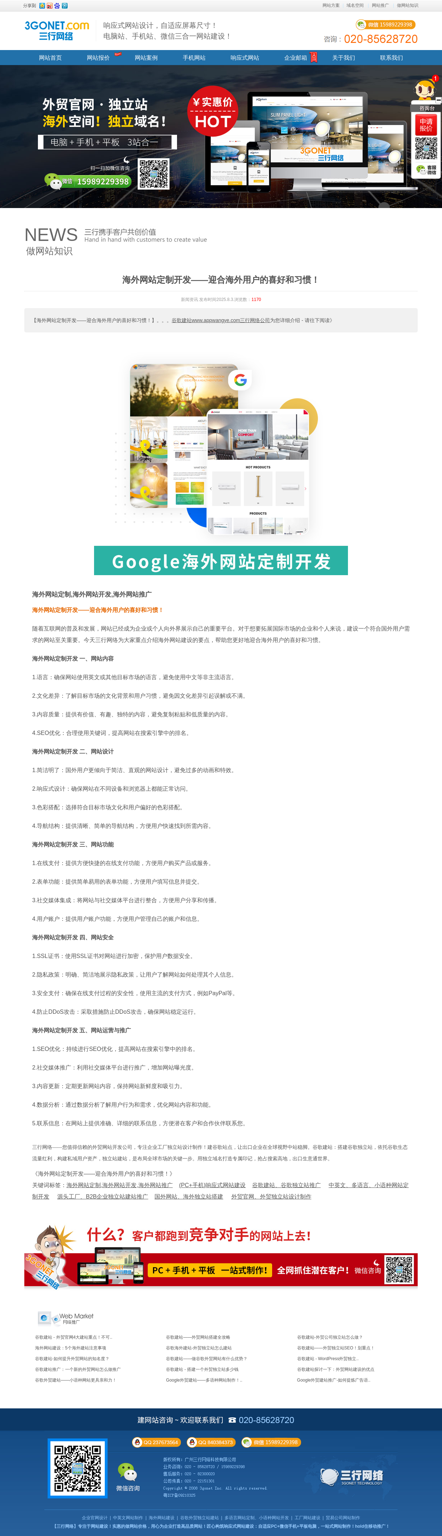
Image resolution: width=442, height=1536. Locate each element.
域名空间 (355, 5)
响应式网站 (245, 58)
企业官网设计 (95, 1517)
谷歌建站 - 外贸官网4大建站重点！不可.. (73, 1337)
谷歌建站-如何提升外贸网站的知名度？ (72, 1358)
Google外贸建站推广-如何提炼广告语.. (333, 1380)
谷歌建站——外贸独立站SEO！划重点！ (336, 1347)
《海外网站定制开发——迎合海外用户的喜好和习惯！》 (103, 1174)
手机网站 (194, 58)
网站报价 (98, 58)
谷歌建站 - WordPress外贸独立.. (328, 1358)
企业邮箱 (295, 58)
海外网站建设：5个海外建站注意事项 (70, 1347)
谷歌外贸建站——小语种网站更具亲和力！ (76, 1380)
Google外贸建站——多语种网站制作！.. (204, 1380)
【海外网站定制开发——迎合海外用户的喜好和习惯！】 (94, 320)
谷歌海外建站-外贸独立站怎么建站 (199, 1347)
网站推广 (380, 5)
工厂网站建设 (307, 1517)
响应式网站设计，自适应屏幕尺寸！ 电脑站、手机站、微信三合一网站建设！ (167, 30)
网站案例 (146, 58)
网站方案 (331, 5)
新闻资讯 (189, 299)
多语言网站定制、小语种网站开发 (257, 1517)
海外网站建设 (162, 1517)
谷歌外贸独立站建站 (199, 1517)
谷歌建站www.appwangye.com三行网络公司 (221, 320)
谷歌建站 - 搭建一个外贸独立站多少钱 (202, 1369)
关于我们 (343, 58)
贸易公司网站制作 (343, 1517)
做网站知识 (407, 5)
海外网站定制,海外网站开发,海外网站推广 (92, 594)
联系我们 (391, 58)
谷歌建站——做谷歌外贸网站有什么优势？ (206, 1358)
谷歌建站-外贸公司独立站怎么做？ (330, 1337)
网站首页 (50, 58)
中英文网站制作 (128, 1517)
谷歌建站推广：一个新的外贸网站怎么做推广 (78, 1369)
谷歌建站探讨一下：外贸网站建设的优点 (335, 1369)
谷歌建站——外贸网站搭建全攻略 (198, 1337)
